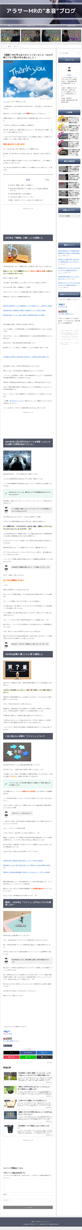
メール (6, 1203)
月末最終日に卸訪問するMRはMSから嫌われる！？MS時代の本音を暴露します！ (26, 357)
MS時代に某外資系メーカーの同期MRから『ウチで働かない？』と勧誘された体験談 (27, 306)
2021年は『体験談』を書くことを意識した (21, 185)
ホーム (34, 1225)
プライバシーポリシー (44, 1225)
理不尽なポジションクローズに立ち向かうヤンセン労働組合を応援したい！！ (69, 271)
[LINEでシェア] (28, 1057)
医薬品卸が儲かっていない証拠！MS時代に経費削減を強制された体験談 (24, 315)
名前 (5, 1197)
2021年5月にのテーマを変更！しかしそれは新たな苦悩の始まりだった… (28, 189)
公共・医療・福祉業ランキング (11, 1041)
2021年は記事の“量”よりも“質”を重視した (21, 194)
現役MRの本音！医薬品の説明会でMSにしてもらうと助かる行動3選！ (23, 861)
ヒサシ (69, 75)
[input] (69, 53)
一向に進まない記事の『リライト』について (22, 197)
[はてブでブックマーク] (45, 1053)
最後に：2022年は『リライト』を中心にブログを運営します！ (27, 200)
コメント (6, 1178)
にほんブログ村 (7, 1034)
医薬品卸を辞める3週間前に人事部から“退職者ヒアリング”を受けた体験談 (24, 310)
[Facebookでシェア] (28, 1053)
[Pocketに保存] (11, 1057)
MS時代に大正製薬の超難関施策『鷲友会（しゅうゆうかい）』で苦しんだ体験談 (26, 872)
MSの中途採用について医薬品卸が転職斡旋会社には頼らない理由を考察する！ (69, 253)
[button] (45, 1057)
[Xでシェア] (11, 1053)
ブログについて (8, 1045)
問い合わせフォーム (15, 401)
